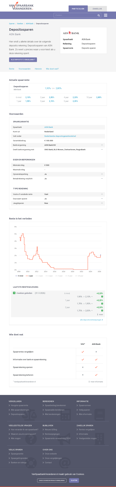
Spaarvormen (84, 405)
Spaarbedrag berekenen (54, 405)
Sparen (12, 23)
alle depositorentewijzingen (91, 320)
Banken (20, 23)
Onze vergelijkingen (52, 458)
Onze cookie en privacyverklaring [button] (52, 480)
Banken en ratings (17, 462)
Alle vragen (15, 438)
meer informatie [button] (96, 382)
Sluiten (74, 480)
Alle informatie (84, 414)
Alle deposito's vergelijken (23, 59)
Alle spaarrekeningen (19, 410)
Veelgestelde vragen (87, 438)
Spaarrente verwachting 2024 (56, 438)
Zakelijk (97, 9)
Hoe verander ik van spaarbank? (23, 429)
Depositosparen (17, 414)
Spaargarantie (16, 454)
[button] (100, 314)
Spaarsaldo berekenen (53, 410)
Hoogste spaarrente (18, 405)
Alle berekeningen (51, 414)
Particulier (78, 9)
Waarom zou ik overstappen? (22, 434)
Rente (11, 69)
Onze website (50, 454)
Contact (47, 462)
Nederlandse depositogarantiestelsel (60, 136)
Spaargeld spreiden (18, 458)
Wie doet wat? (52, 69)
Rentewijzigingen (51, 434)
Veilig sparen (83, 410)
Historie (38, 69)
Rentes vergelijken (86, 429)
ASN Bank (29, 23)
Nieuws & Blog (50, 429)
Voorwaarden (25, 69)
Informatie (82, 434)
